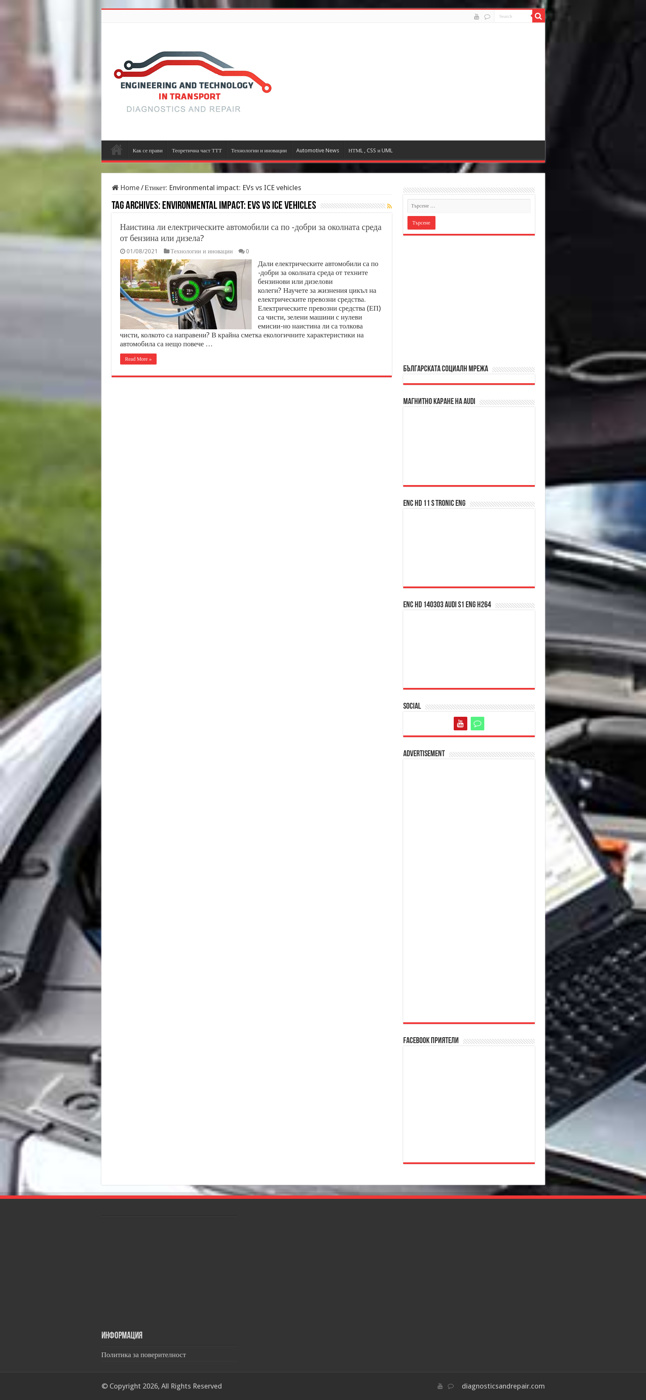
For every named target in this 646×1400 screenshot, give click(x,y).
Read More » (138, 359)
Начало (117, 149)
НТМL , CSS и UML (370, 150)
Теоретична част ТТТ (197, 150)
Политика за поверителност (143, 1354)
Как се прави (148, 150)
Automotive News (317, 150)
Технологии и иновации (259, 150)
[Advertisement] (469, 299)
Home (126, 187)
